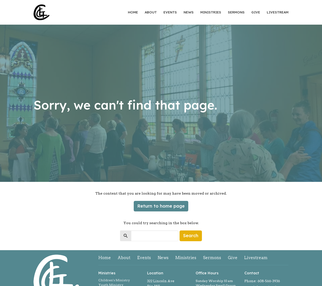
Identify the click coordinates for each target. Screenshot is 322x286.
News (189, 12)
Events (170, 12)
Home (133, 12)
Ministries (210, 12)
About (151, 12)
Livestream (277, 12)
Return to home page (161, 206)
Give (255, 12)
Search (190, 235)
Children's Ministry (114, 280)
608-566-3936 (269, 281)
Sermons (236, 12)
